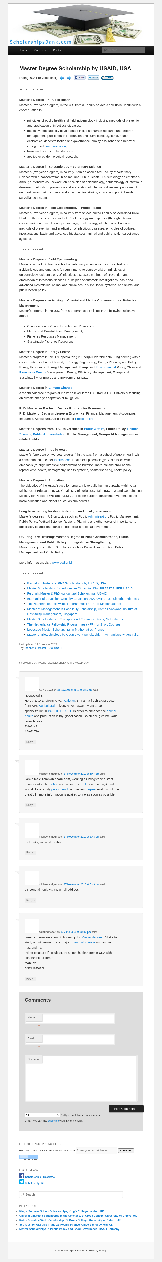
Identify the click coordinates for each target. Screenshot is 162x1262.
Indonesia (30, 648)
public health (60, 789)
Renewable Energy (32, 372)
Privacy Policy (97, 1250)
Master (42, 648)
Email (34, 1039)
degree (91, 789)
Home (24, 50)
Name (34, 1018)
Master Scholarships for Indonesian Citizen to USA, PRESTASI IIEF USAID (80, 588)
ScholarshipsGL (35, 1183)
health (29, 716)
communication (55, 146)
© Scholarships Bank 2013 (71, 1250)
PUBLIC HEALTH (60, 711)
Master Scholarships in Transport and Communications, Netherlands (75, 619)
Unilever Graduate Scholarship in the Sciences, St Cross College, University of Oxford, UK (78, 1215)
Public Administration (49, 434)
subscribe (53, 1120)
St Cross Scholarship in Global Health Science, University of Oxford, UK (66, 1224)
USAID (58, 648)
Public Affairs (94, 429)
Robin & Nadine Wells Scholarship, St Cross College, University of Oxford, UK (70, 1220)
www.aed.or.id (62, 562)
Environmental (106, 367)
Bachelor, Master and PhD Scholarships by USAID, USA (66, 583)
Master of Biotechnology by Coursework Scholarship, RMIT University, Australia (82, 634)
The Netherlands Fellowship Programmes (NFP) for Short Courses (73, 624)
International (63, 460)
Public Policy (84, 418)
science (89, 942)
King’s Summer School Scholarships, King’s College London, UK (61, 1211)
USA (50, 648)
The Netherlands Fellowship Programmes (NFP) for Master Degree (74, 603)
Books (57, 50)
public (54, 784)
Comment (33, 1059)
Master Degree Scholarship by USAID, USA (75, 68)
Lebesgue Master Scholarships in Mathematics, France (65, 629)
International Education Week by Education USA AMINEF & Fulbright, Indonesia (83, 598)
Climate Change (60, 387)
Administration (98, 516)
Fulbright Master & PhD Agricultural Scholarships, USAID (67, 593)
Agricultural (47, 705)
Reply (30, 742)
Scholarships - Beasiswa (40, 1177)
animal (111, 711)
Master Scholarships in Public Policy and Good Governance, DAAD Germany (69, 1229)
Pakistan (69, 700)
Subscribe (40, 50)
